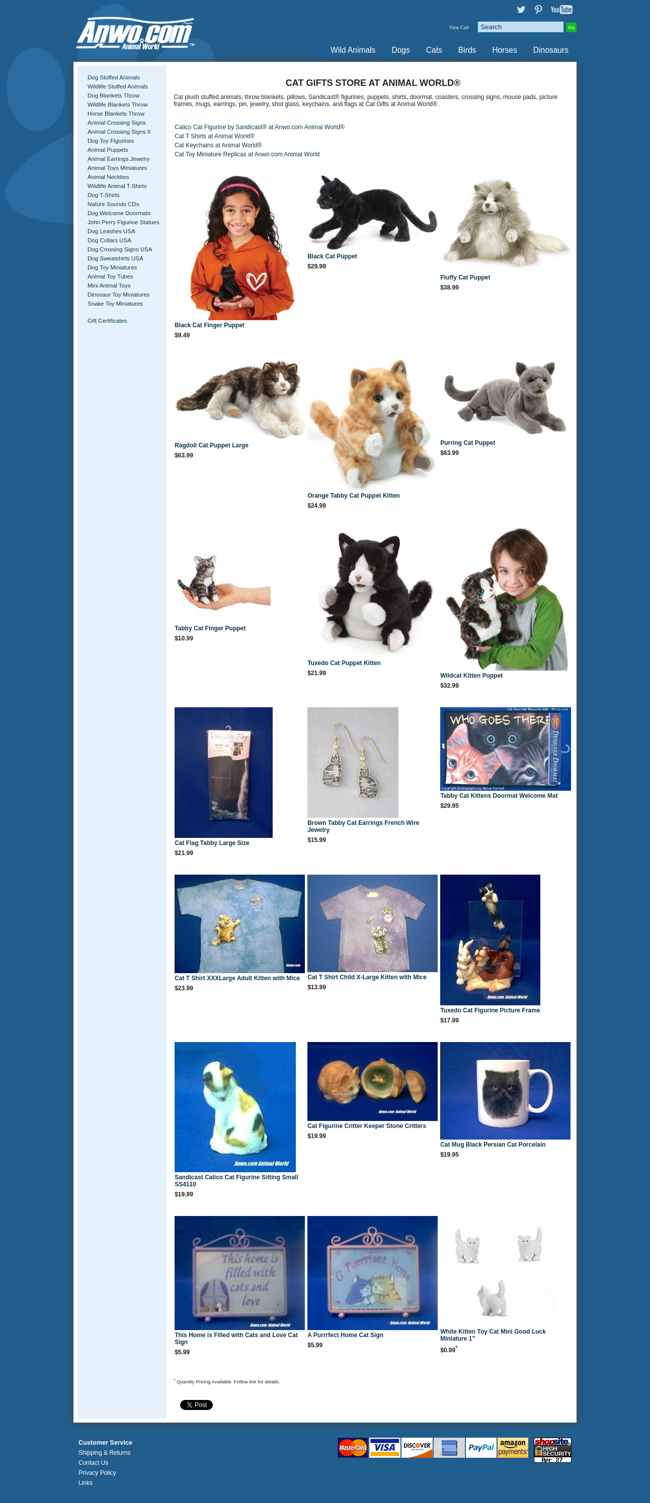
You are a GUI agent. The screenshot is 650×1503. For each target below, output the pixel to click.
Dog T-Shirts (104, 195)
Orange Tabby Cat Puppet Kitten (353, 495)
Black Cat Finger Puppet (210, 325)
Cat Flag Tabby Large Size (212, 843)
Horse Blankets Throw (116, 114)
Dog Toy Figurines (111, 141)
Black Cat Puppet (332, 256)
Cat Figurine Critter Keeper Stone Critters (366, 1126)
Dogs (400, 50)
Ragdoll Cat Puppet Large (212, 445)
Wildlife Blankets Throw (117, 105)
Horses (504, 50)
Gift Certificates (107, 321)
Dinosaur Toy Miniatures (118, 295)
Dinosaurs (550, 50)
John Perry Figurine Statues (123, 222)
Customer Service (105, 1442)
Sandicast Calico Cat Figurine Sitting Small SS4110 (236, 1181)
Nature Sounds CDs (113, 204)
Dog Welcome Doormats (119, 213)
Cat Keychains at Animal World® (218, 145)
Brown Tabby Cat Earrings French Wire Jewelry (363, 826)
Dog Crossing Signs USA (120, 249)
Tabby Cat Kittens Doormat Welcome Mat (499, 795)
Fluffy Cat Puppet (465, 277)
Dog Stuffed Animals (114, 77)
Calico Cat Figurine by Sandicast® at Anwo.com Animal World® (260, 127)
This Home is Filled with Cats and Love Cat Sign (236, 1339)
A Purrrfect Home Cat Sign (345, 1335)
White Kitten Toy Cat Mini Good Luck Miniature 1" (493, 1335)
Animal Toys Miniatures (117, 168)
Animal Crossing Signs (117, 123)
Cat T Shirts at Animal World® (215, 136)
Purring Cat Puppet (467, 442)
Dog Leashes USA (111, 231)
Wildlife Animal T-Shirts (117, 186)
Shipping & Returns (104, 1452)
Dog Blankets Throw (113, 95)
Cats (434, 50)
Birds (467, 50)
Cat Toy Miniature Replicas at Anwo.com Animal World (247, 154)
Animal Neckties (108, 177)
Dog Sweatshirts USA (115, 258)
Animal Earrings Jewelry (119, 159)
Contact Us (93, 1462)
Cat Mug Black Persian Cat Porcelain (492, 1144)
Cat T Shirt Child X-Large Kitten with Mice (367, 977)
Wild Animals (353, 50)
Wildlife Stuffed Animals (118, 86)
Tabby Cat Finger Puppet (210, 628)
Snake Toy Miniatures (115, 304)
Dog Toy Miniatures (112, 267)
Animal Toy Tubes (110, 276)
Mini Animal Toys (109, 286)
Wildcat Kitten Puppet (471, 675)
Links (85, 1482)
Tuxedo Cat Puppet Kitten (344, 663)
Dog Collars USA (109, 240)
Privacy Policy (97, 1472)
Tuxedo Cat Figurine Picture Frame (490, 1010)
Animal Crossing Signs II (119, 132)
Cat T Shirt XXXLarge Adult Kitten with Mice (237, 978)
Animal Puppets (108, 150)
